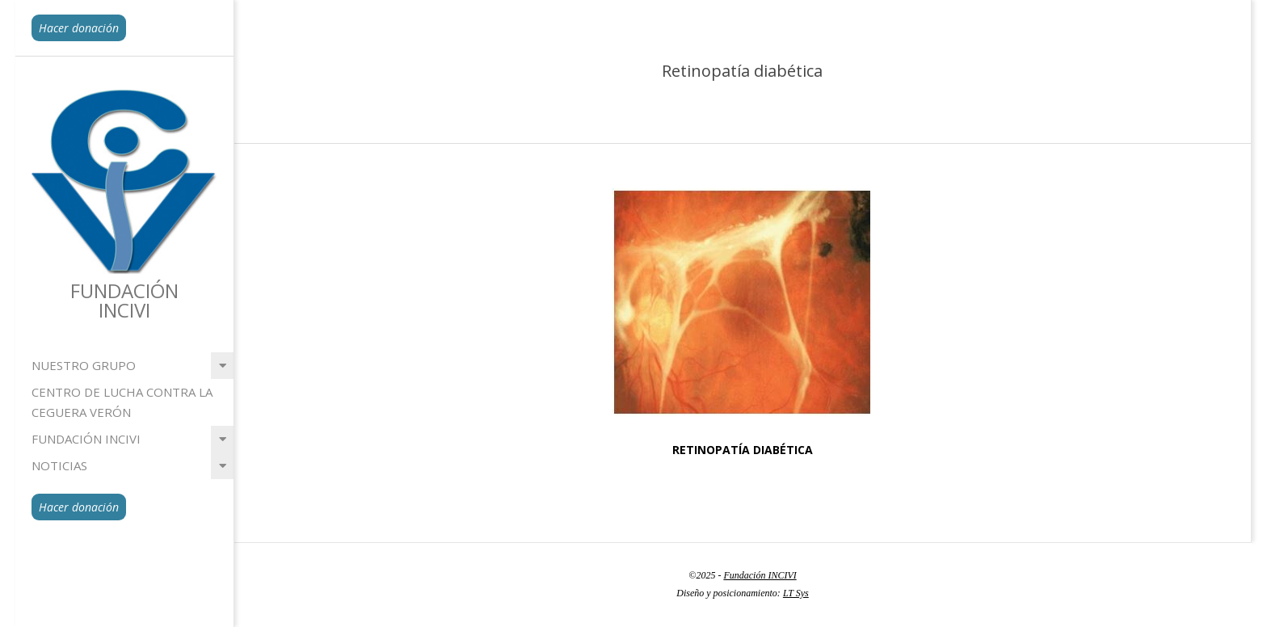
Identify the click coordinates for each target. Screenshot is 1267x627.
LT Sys (796, 593)
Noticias (59, 465)
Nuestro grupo (84, 365)
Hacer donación (79, 28)
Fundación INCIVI (86, 439)
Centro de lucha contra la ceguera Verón (122, 402)
